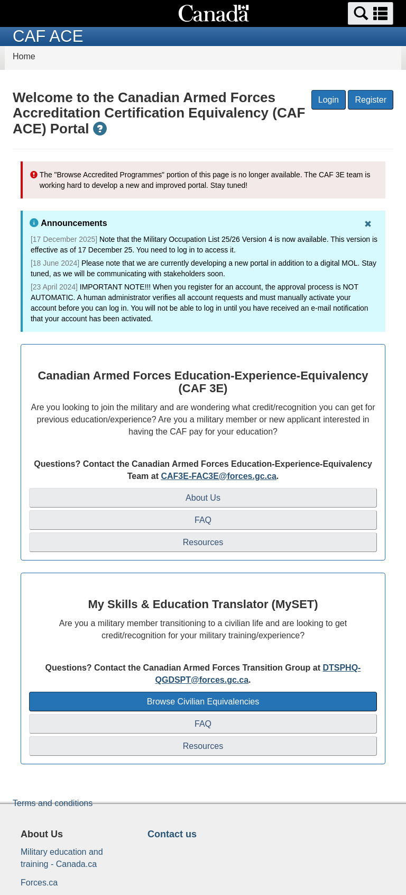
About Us (203, 497)
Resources (203, 542)
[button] (370, 13)
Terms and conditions (53, 803)
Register (370, 99)
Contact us (172, 834)
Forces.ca (39, 882)
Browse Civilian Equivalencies (203, 701)
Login (328, 99)
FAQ (203, 520)
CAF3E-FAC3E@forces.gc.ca (218, 476)
